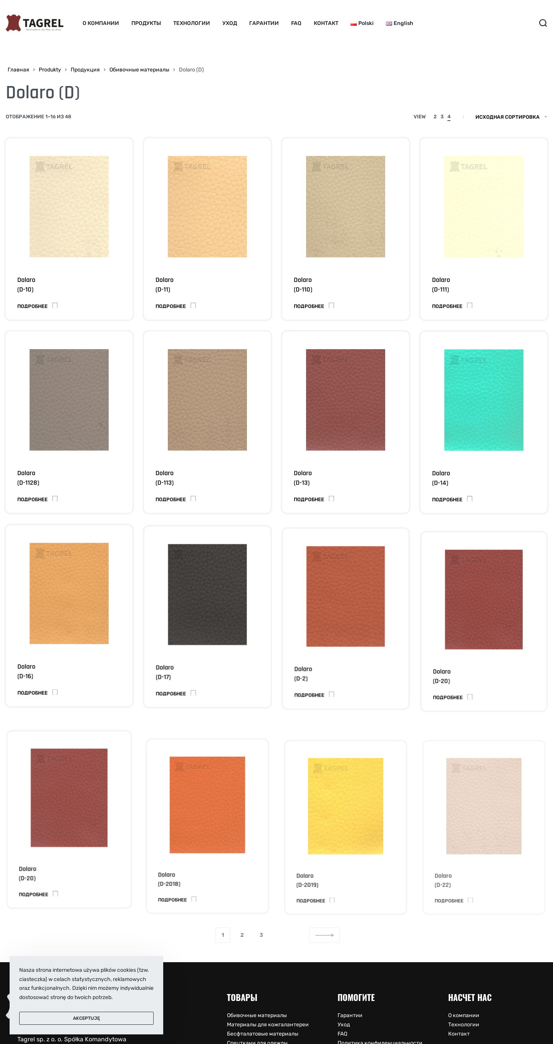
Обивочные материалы (139, 69)
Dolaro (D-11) (165, 285)
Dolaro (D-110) (303, 285)
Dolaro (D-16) (27, 684)
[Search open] (543, 23)
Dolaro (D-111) (441, 285)
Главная (18, 69)
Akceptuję (86, 1018)
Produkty (50, 69)
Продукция (85, 69)
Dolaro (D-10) (26, 285)
